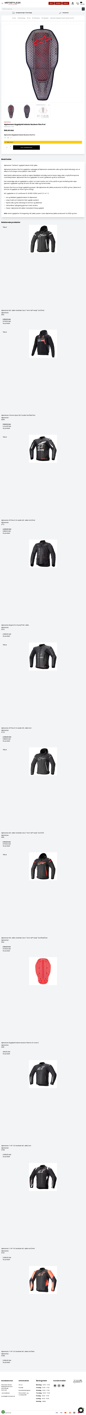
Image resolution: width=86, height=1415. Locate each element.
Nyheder (58, 3)
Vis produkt (6, 323)
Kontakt (21, 1387)
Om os (21, 1385)
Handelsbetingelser (24, 1390)
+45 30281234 (5, 1393)
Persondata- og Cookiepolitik (23, 1394)
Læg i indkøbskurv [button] (26, 147)
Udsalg (66, 3)
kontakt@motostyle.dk (8, 1396)
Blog (51, 3)
